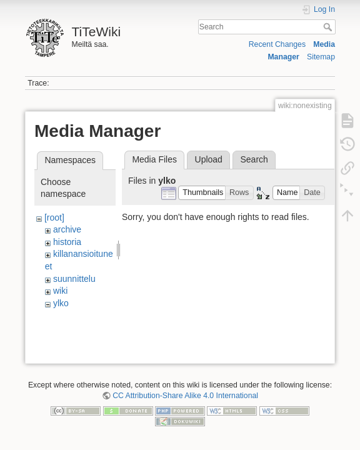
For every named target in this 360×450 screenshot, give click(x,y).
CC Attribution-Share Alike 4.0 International (185, 398)
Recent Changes (277, 44)
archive (67, 229)
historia (67, 242)
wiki (60, 291)
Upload (208, 159)
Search (329, 26)
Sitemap (321, 56)
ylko (61, 303)
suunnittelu (74, 279)
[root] (54, 217)
